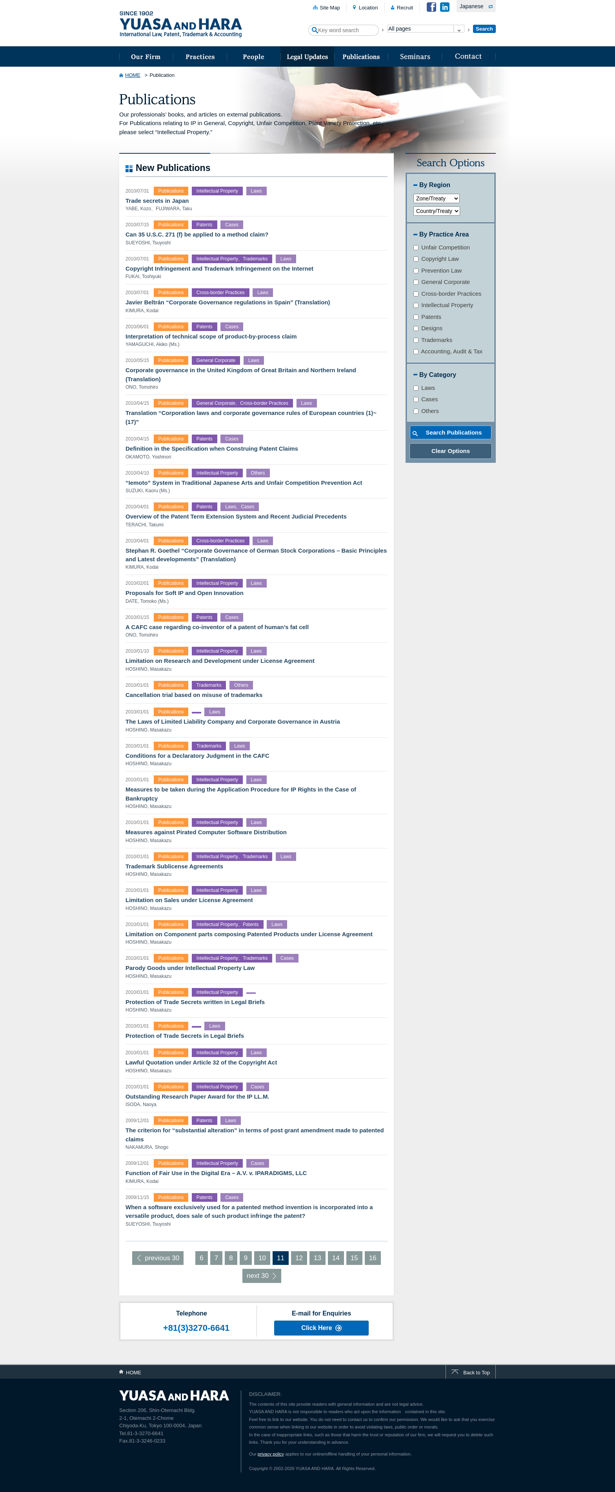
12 (299, 1258)
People (253, 56)
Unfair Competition (441, 247)
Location (368, 8)
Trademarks (432, 340)
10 (262, 1258)
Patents (427, 316)
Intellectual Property (443, 305)
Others (426, 411)
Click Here (316, 1328)
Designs (427, 328)
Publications (361, 56)
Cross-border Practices (447, 293)
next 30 (258, 1275)
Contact (469, 56)
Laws (424, 387)
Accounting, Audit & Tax (447, 351)
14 (336, 1258)
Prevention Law (437, 270)
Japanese (472, 6)
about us (146, 56)
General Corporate (441, 281)
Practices (200, 56)
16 (373, 1258)
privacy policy (271, 1454)
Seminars (415, 56)
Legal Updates (307, 56)
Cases (425, 399)
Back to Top (476, 1373)
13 (317, 1258)
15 (354, 1258)
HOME (132, 75)
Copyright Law (436, 258)
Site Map (330, 8)
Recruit (405, 8)
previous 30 (162, 1258)
